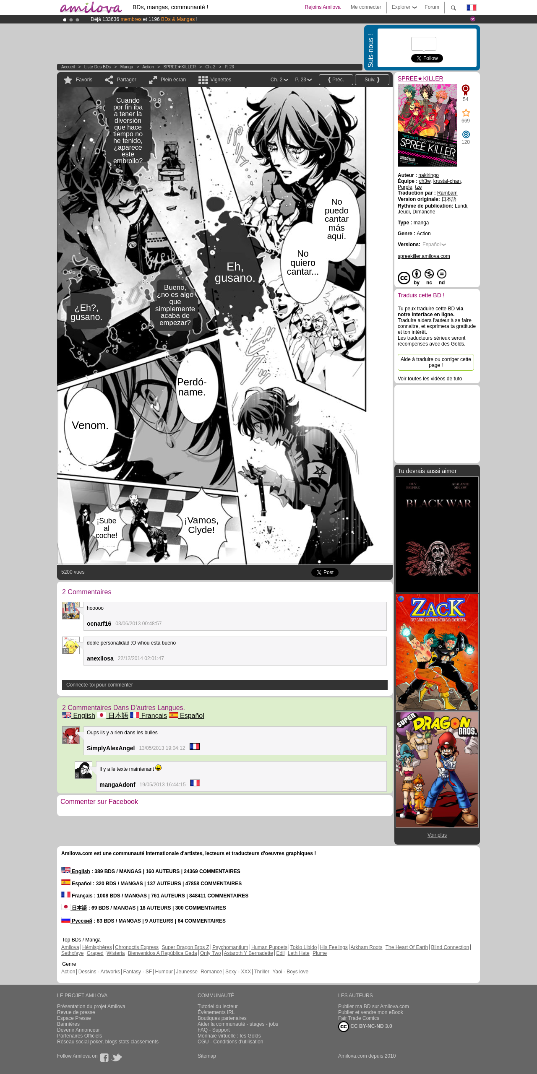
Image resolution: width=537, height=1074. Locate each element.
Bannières (68, 1024)
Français (148, 715)
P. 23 (229, 67)
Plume (320, 953)
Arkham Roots (367, 947)
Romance (211, 972)
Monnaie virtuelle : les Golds (229, 1036)
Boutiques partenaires (222, 1018)
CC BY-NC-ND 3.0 (365, 1026)
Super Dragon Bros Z (185, 947)
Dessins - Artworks (99, 972)
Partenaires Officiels (79, 1036)
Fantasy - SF (137, 972)
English (78, 715)
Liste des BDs (97, 67)
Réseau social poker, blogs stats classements (108, 1042)
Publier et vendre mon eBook (370, 1012)
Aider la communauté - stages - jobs (238, 1024)
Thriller (262, 972)
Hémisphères (97, 947)
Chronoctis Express (137, 947)
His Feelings (334, 947)
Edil (280, 953)
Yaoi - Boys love (290, 972)
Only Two (210, 953)
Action (148, 67)
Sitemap (207, 1056)
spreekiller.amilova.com (424, 256)
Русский (76, 921)
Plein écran (173, 80)
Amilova (70, 947)
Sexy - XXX (238, 972)
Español (186, 715)
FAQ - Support (214, 1030)
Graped (95, 953)
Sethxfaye (72, 953)
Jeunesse (186, 972)
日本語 (112, 715)
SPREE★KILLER (180, 67)
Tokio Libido (303, 947)
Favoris (84, 80)
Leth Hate (299, 953)
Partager (126, 80)
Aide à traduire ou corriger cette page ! (436, 362)
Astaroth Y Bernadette (248, 953)
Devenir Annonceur (78, 1030)
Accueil (68, 67)
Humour (164, 972)
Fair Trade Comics (358, 1018)
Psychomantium (230, 947)
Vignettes (220, 80)
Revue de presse (76, 1012)
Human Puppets (269, 947)
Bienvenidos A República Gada (162, 953)
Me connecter (366, 7)
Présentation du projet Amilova (91, 1006)
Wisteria (116, 953)
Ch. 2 (210, 67)
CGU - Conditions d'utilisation (230, 1042)
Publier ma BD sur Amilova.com (373, 1006)
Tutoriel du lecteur (218, 1006)
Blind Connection (450, 947)
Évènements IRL (216, 1012)
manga (126, 67)
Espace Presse (74, 1018)
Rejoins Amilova (323, 7)
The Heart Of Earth (407, 947)
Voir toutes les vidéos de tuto (430, 379)
